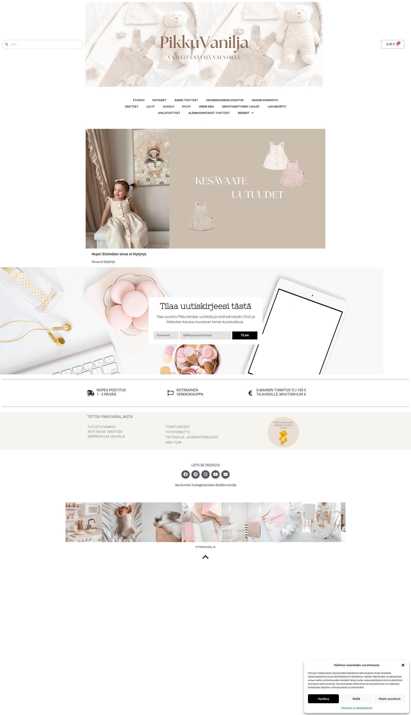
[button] (403, 665)
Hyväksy (323, 699)
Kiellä (356, 699)
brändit (245, 113)
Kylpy (186, 106)
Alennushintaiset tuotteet (209, 112)
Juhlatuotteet (169, 112)
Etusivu (138, 100)
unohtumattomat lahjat (241, 106)
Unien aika (206, 106)
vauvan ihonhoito (265, 100)
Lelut (150, 106)
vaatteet (131, 106)
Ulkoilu (168, 106)
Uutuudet (159, 100)
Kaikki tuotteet (186, 100)
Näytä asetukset (389, 699)
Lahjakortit (277, 106)
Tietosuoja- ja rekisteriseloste (356, 707)
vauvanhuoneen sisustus (225, 100)
